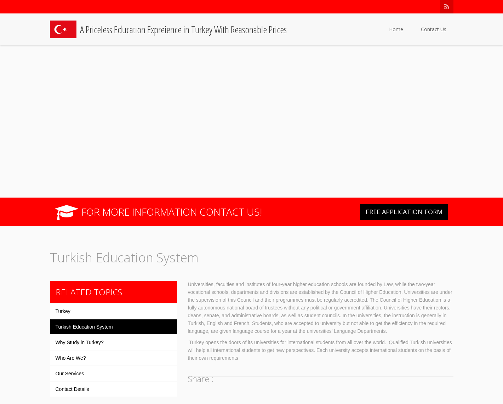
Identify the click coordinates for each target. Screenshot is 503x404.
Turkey (63, 311)
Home (396, 29)
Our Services (70, 373)
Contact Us (433, 29)
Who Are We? (71, 358)
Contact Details (72, 389)
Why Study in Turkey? (80, 342)
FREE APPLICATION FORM (404, 211)
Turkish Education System (84, 327)
